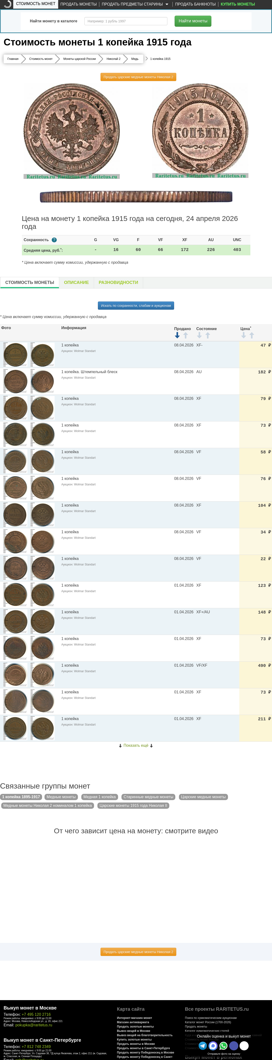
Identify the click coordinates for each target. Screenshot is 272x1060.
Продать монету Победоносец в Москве (145, 1052)
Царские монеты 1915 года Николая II (133, 805)
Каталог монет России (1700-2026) (208, 1022)
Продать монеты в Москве (136, 1044)
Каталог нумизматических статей (207, 1031)
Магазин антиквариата (133, 1022)
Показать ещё (136, 745)
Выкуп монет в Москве (30, 1007)
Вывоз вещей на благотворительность (145, 1035)
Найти (193, 21)
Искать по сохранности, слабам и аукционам (136, 305)
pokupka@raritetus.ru (33, 1025)
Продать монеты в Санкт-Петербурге (143, 1048)
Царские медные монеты (203, 797)
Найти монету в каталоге (53, 21)
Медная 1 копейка (99, 797)
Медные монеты (61, 797)
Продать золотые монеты (135, 1026)
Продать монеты (78, 4)
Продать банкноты (195, 4)
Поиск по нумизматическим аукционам (211, 1018)
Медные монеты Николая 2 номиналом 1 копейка (47, 805)
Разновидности (118, 282)
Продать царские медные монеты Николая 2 (138, 77)
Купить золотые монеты (134, 1039)
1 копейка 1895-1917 (21, 797)
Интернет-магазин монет (134, 1018)
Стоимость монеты (29, 282)
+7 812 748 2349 (36, 1047)
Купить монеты (238, 4)
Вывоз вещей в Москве (133, 1031)
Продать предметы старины (136, 4)
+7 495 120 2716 (36, 1014)
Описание (76, 282)
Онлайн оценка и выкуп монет (224, 1036)
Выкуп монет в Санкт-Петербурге (42, 1040)
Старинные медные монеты (148, 797)
